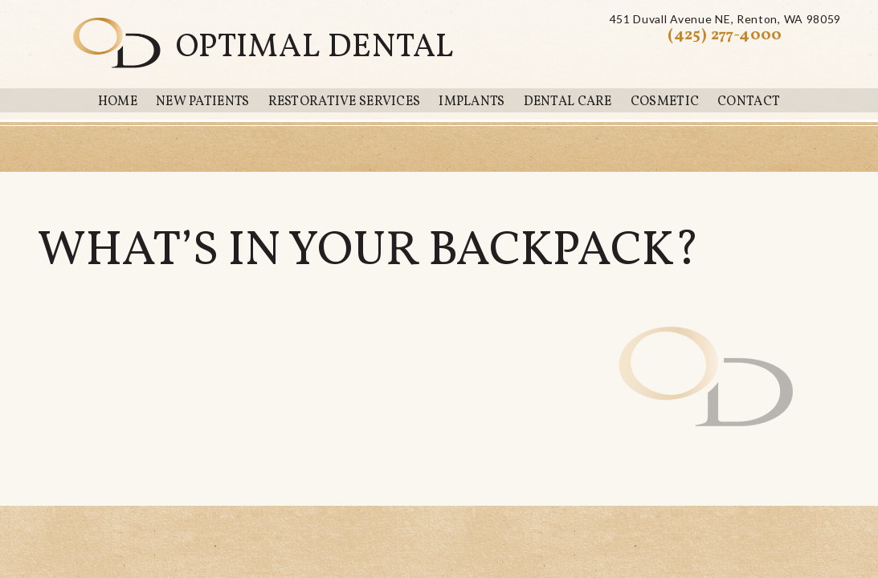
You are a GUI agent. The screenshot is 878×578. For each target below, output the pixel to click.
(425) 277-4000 (725, 35)
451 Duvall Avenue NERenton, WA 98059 (725, 19)
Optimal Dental (315, 48)
